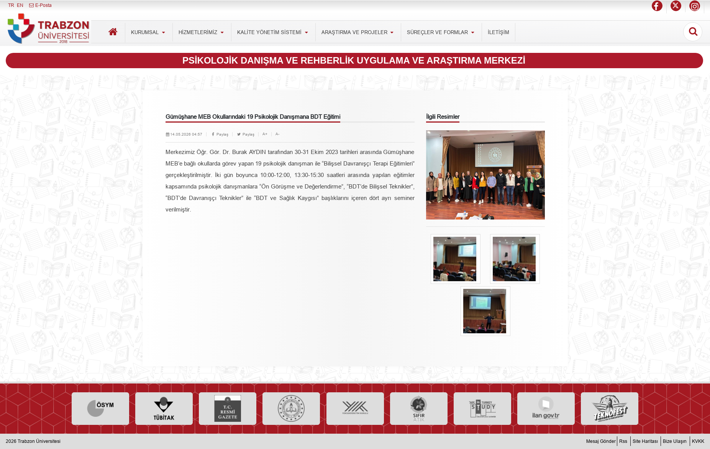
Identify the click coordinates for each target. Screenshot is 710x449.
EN (20, 5)
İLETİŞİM (498, 32)
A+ (264, 133)
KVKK (698, 441)
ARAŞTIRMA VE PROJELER (358, 32)
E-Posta (40, 5)
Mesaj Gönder (601, 441)
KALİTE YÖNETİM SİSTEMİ (273, 32)
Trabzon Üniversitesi (39, 441)
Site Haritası (645, 441)
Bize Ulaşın (675, 441)
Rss (623, 441)
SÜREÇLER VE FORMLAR (441, 32)
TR (11, 5)
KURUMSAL (149, 32)
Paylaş (219, 134)
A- (277, 133)
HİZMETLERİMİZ (202, 32)
